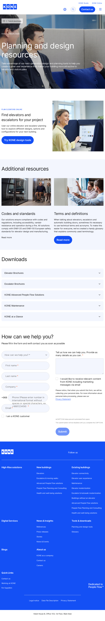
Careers (40, 565)
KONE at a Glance (13, 316)
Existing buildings (81, 467)
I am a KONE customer (15, 416)
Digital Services (9, 521)
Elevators (40, 473)
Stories (39, 537)
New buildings (44, 467)
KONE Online (97, 3)
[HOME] (4, 20)
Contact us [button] (87, 9)
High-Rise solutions (11, 467)
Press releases (42, 532)
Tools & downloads (81, 521)
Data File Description (50, 600)
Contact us (41, 560)
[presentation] (74, 409)
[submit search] (73, 9)
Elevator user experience (82, 478)
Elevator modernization (81, 488)
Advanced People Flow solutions (50, 483)
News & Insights (45, 521)
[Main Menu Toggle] (100, 9)
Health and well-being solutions (49, 493)
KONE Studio (84, 3)
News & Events (43, 542)
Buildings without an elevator (83, 498)
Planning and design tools (82, 527)
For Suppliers (6, 588)
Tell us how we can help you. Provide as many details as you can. (76, 354)
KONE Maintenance (14, 305)
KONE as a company (45, 555)
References (41, 527)
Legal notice (34, 600)
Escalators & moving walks (47, 478)
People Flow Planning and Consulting (52, 488)
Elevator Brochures (14, 273)
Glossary (75, 532)
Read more (63, 239)
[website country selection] (65, 9)
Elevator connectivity (80, 473)
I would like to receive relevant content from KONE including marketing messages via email (78, 381)
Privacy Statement (63, 399)
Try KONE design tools (17, 140)
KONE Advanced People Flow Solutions (24, 295)
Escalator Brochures (14, 284)
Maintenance (77, 483)
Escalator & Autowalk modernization (86, 493)
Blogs (4, 549)
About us (41, 549)
